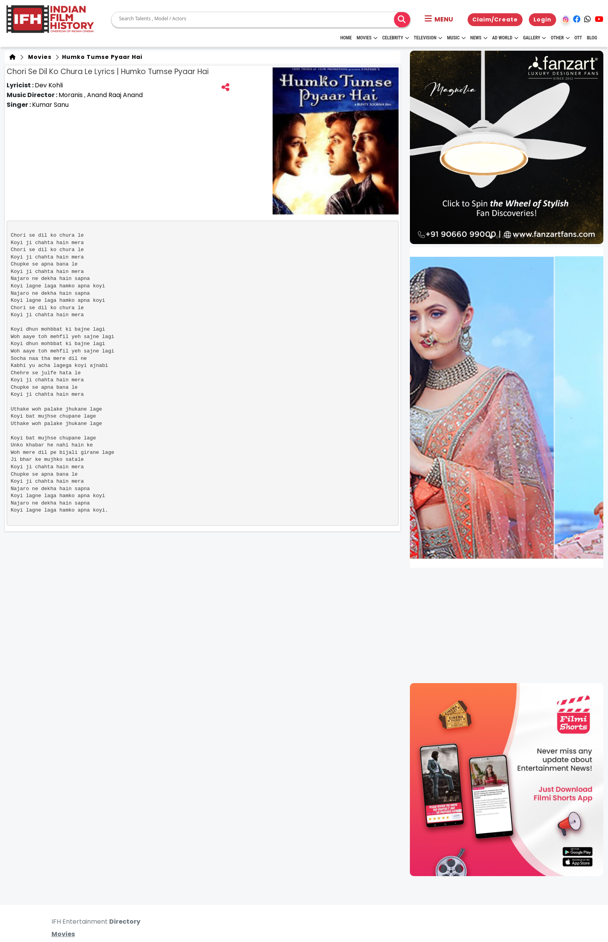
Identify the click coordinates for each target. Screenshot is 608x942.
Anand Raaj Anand (115, 94)
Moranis (71, 94)
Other (560, 38)
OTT (578, 38)
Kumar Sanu (50, 104)
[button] (439, 19)
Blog (592, 38)
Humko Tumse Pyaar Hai (101, 57)
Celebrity (395, 38)
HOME (346, 38)
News (478, 38)
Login (542, 19)
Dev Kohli (49, 85)
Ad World (505, 38)
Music (456, 38)
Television (428, 38)
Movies (367, 38)
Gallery (534, 38)
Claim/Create (495, 19)
